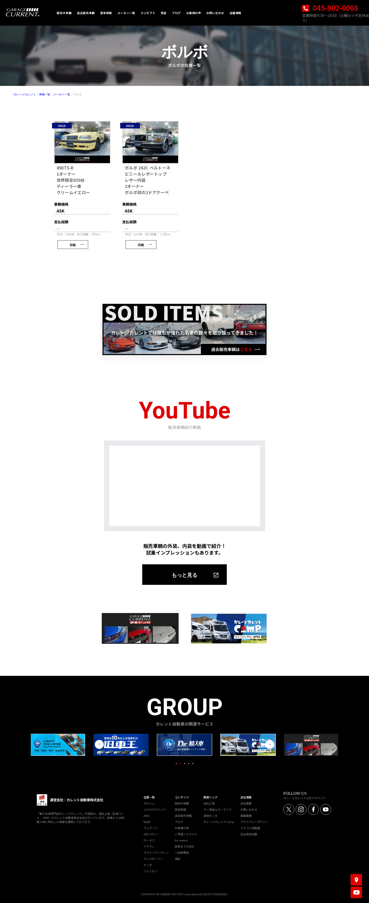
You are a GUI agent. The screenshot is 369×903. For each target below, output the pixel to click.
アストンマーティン (156, 852)
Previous (99, 744)
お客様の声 (182, 828)
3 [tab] (184, 763)
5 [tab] (192, 763)
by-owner (181, 840)
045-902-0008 (330, 8)
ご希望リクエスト (186, 834)
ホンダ (148, 865)
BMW (147, 822)
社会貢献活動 (248, 834)
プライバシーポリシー (254, 822)
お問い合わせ (248, 809)
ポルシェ (149, 803)
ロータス (149, 840)
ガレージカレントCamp (218, 822)
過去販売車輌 (183, 816)
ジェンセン (151, 871)
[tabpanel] (184, 745)
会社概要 (246, 803)
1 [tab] (176, 763)
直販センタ (210, 816)
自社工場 (209, 803)
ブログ (179, 822)
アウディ (149, 846)
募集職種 (246, 816)
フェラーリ (151, 828)
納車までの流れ (184, 846)
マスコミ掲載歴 (250, 828)
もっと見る (184, 575)
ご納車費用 (182, 852)
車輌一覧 (44, 94)
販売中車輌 (182, 803)
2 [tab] (180, 763)
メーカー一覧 (61, 94)
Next (269, 744)
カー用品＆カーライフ (217, 809)
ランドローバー (153, 859)
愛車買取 (180, 809)
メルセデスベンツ (155, 809)
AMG (147, 816)
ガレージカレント (24, 94)
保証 (177, 859)
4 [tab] (188, 763)
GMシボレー (151, 834)
